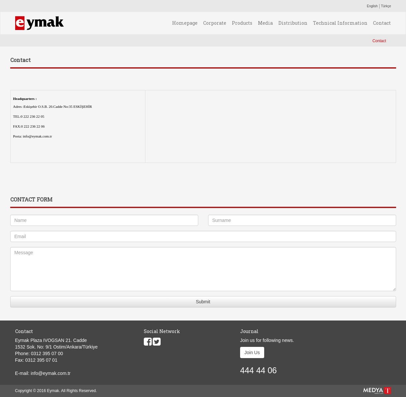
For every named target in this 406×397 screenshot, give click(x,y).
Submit (203, 301)
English (372, 6)
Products (242, 23)
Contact (382, 23)
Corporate (214, 23)
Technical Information (340, 23)
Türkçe (386, 6)
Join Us (252, 352)
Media (265, 23)
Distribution (292, 23)
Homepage (185, 23)
